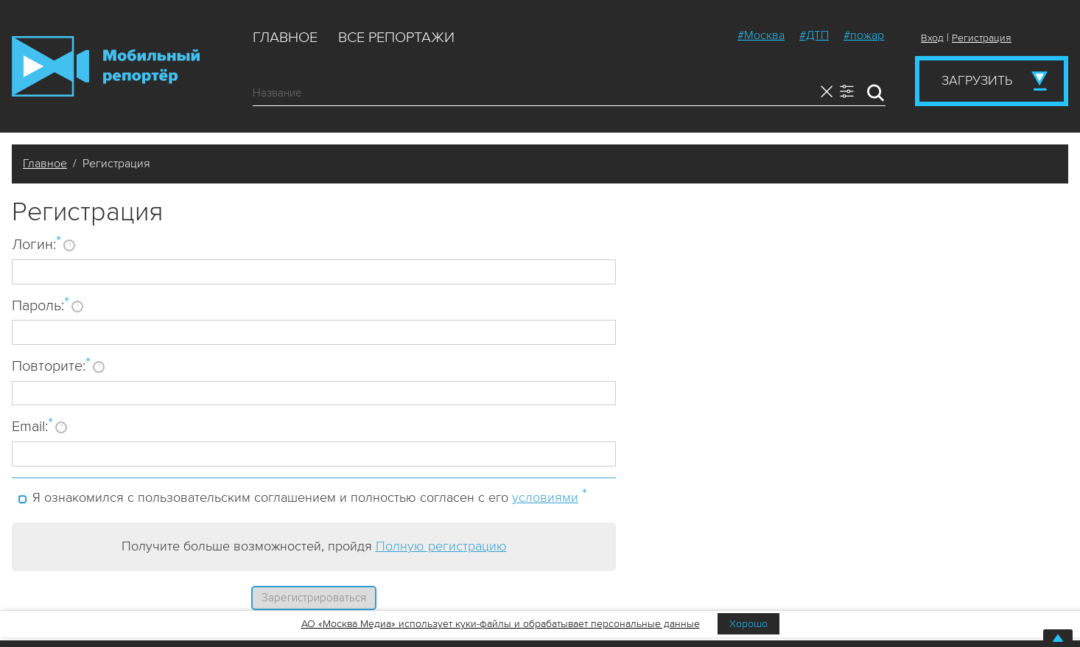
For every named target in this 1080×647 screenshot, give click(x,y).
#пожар (864, 35)
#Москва (761, 35)
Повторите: (51, 365)
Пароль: (40, 305)
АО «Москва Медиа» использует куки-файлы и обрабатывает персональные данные (500, 624)
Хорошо (748, 624)
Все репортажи (396, 37)
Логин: (36, 243)
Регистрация (981, 38)
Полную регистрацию (441, 546)
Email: (32, 426)
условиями (545, 497)
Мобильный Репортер (106, 66)
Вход (932, 38)
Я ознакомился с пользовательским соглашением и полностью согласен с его (309, 495)
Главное (285, 37)
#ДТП (814, 35)
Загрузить (977, 80)
